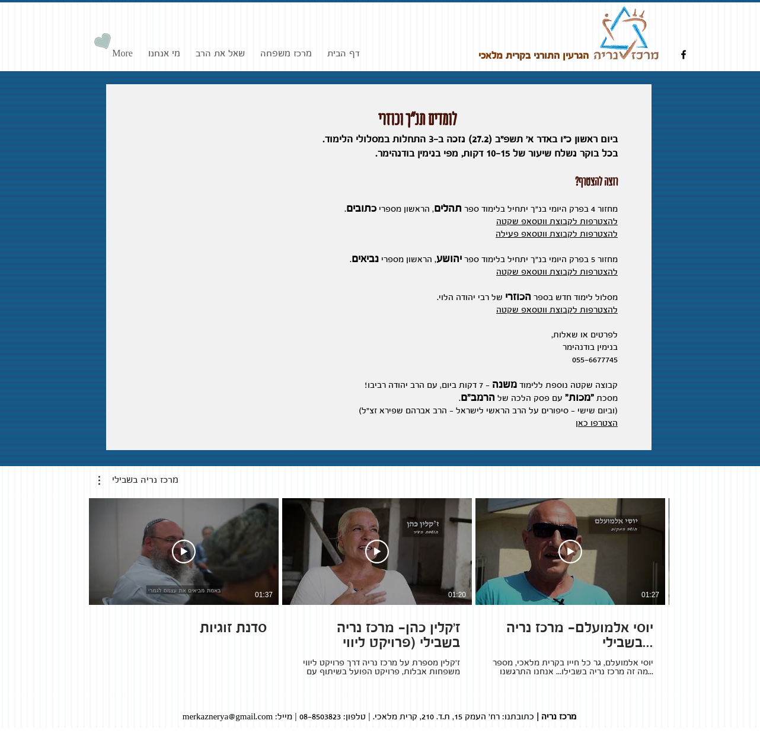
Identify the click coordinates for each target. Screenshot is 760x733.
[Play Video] (184, 551)
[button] (138, 480)
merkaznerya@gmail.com (228, 717)
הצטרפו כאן (597, 423)
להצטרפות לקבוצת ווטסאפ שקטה (557, 222)
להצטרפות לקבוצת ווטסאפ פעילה (557, 234)
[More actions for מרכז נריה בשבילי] (138, 480)
